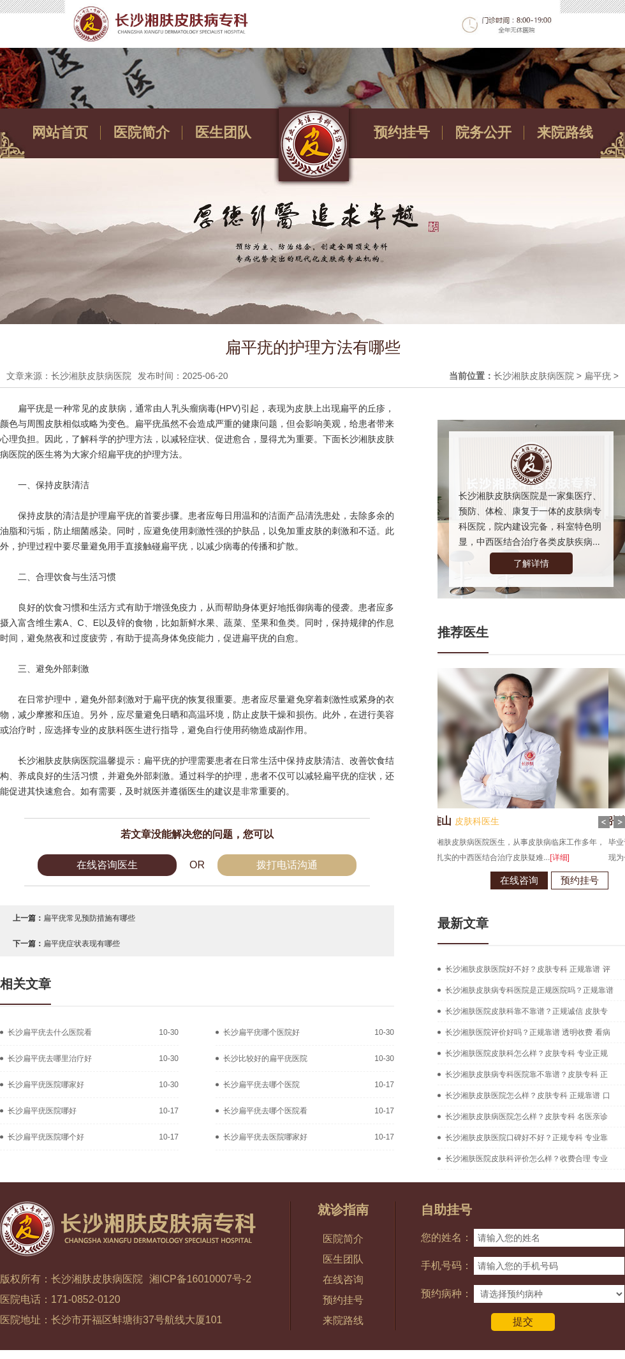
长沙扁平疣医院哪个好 (46, 1136)
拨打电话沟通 (287, 864)
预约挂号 (402, 132)
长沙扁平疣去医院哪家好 (265, 1136)
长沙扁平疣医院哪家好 (46, 1084)
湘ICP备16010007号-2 (200, 1279)
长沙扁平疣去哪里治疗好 (50, 1058)
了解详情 (531, 563)
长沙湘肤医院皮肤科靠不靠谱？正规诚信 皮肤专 (526, 1011)
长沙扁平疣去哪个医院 (261, 1084)
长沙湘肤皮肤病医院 (534, 376)
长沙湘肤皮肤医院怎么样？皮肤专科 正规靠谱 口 (527, 1095)
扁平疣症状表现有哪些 (81, 943)
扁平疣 (597, 376)
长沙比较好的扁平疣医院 (265, 1058)
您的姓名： (446, 1237)
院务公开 (483, 132)
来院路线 (565, 132)
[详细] (518, 857)
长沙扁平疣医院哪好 (42, 1110)
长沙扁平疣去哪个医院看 (265, 1110)
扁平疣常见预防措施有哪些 (89, 918)
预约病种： (446, 1293)
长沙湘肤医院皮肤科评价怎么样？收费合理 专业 (526, 1158)
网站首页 (60, 132)
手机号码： (446, 1265)
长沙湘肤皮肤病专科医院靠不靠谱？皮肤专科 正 (526, 1074)
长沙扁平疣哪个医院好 (261, 1032)
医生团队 (223, 132)
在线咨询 (478, 880)
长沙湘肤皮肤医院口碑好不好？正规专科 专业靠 (526, 1137)
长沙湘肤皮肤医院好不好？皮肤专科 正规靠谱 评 (527, 969)
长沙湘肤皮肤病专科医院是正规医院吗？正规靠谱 (529, 990)
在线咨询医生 (107, 864)
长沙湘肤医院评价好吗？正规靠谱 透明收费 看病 (527, 1032)
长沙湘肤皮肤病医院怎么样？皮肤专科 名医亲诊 (526, 1116)
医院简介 (142, 132)
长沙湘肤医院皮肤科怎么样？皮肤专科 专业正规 (526, 1053)
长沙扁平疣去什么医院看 (50, 1032)
